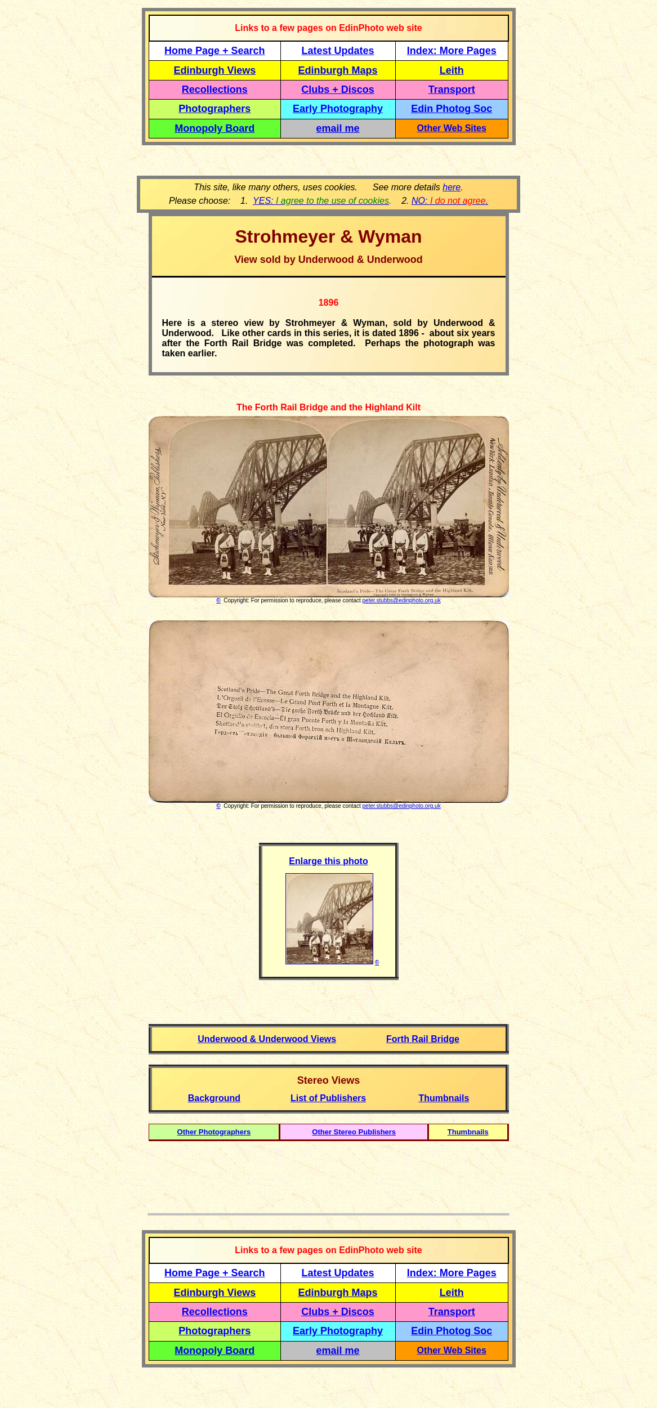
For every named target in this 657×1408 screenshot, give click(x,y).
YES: (321, 200)
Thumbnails (468, 1132)
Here (172, 323)
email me (338, 128)
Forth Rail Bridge (422, 1039)
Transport (451, 89)
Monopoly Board (214, 128)
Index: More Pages (452, 50)
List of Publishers (328, 1098)
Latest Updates (338, 50)
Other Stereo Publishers (354, 1132)
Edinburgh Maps (338, 70)
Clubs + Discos (337, 89)
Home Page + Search (214, 50)
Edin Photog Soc (451, 108)
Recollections (215, 89)
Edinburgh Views (214, 70)
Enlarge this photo (328, 861)
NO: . (450, 200)
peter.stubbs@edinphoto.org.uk (402, 600)
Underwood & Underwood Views (267, 1039)
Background (214, 1098)
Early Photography (338, 108)
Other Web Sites (451, 128)
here (452, 187)
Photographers (214, 108)
